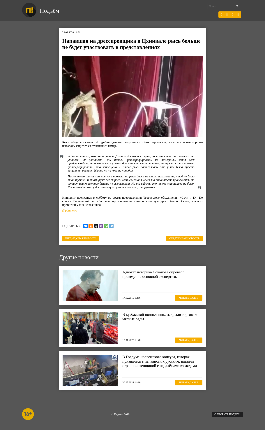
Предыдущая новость (80, 238)
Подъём (49, 10)
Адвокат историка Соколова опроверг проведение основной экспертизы (153, 274)
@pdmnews (69, 210)
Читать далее (188, 297)
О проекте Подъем (227, 414)
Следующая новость (184, 238)
